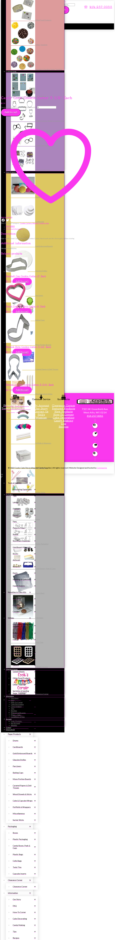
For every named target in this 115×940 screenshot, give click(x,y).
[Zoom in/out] (2, 936)
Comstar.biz (102, 406)
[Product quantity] (46, 45)
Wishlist (41, 355)
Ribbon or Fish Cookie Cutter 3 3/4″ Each (30, 322)
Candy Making (63, 358)
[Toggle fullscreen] (4, 936)
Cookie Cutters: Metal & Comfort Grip (34, 161)
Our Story (41, 346)
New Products (63, 349)
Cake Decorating (63, 355)
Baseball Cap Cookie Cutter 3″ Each (26, 214)
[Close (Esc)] (9, 936)
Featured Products (63, 346)
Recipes (63, 364)
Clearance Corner (63, 343)
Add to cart (10, 50)
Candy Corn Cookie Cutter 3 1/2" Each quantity (19, 45)
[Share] (7, 936)
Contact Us (41, 349)
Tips (63, 361)
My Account (41, 343)
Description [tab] (10, 165)
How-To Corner (63, 352)
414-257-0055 (95, 353)
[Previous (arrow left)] (2, 938)
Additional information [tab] (14, 167)
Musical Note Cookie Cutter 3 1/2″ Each (28, 285)
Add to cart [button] (22, 219)
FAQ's (41, 352)
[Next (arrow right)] (4, 938)
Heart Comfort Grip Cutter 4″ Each (25, 244)
